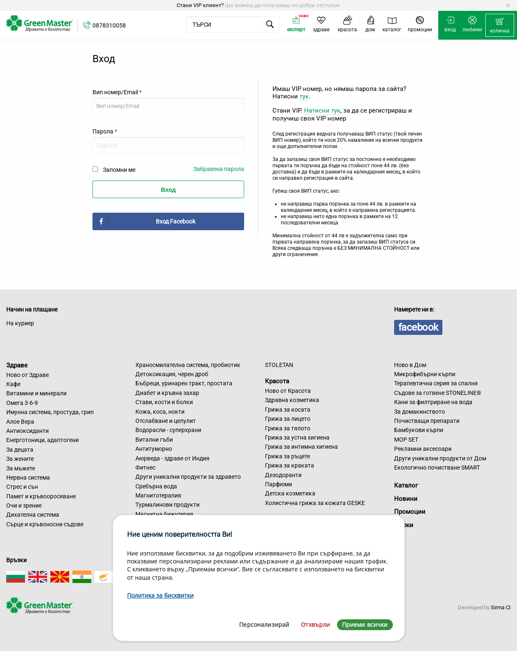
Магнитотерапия (158, 495)
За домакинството (419, 411)
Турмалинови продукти (167, 504)
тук (304, 96)
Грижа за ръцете (287, 456)
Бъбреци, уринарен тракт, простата (183, 383)
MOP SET (406, 439)
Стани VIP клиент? (200, 5)
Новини (405, 499)
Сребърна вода (156, 486)
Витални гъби (154, 439)
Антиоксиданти (27, 430)
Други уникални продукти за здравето (188, 476)
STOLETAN (279, 365)
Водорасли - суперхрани (168, 430)
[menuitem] (500, 25)
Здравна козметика (292, 400)
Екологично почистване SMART (437, 467)
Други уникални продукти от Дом (440, 458)
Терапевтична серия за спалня (436, 383)
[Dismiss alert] (508, 5)
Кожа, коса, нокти (160, 411)
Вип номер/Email (117, 92)
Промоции (409, 511)
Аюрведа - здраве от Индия (172, 458)
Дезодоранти (283, 475)
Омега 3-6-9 (22, 403)
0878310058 (109, 25)
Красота (277, 381)
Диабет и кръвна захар (167, 393)
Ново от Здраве (27, 375)
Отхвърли (315, 624)
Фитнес (145, 467)
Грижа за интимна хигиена (301, 446)
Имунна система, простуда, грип (50, 412)
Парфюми (278, 484)
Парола (104, 131)
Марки (403, 525)
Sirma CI (501, 607)
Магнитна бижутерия (164, 514)
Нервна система (28, 477)
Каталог (406, 485)
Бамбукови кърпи (418, 430)
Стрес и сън (22, 486)
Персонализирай (264, 624)
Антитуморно (153, 448)
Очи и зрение (24, 505)
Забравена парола (218, 169)
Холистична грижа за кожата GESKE (315, 503)
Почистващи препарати (427, 420)
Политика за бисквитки (160, 595)
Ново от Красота (288, 390)
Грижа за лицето (287, 418)
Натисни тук (322, 110)
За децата (19, 449)
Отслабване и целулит (165, 420)
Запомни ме (119, 170)
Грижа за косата (287, 409)
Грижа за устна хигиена (297, 437)
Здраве (16, 365)
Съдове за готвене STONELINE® (437, 393)
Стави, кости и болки (164, 402)
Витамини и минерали (36, 393)
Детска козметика (290, 493)
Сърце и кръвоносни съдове (44, 524)
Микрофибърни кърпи (424, 374)
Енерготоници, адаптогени (42, 440)
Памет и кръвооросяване (41, 496)
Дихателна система (32, 514)
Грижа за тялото (287, 428)
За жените (20, 458)
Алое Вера (20, 421)
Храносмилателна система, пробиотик (187, 365)
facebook (418, 327)
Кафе (13, 384)
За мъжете (20, 468)
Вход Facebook (175, 221)
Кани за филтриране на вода (433, 402)
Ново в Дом (410, 365)
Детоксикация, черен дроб (171, 374)
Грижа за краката (289, 465)
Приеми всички (365, 624)
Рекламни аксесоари (423, 448)
